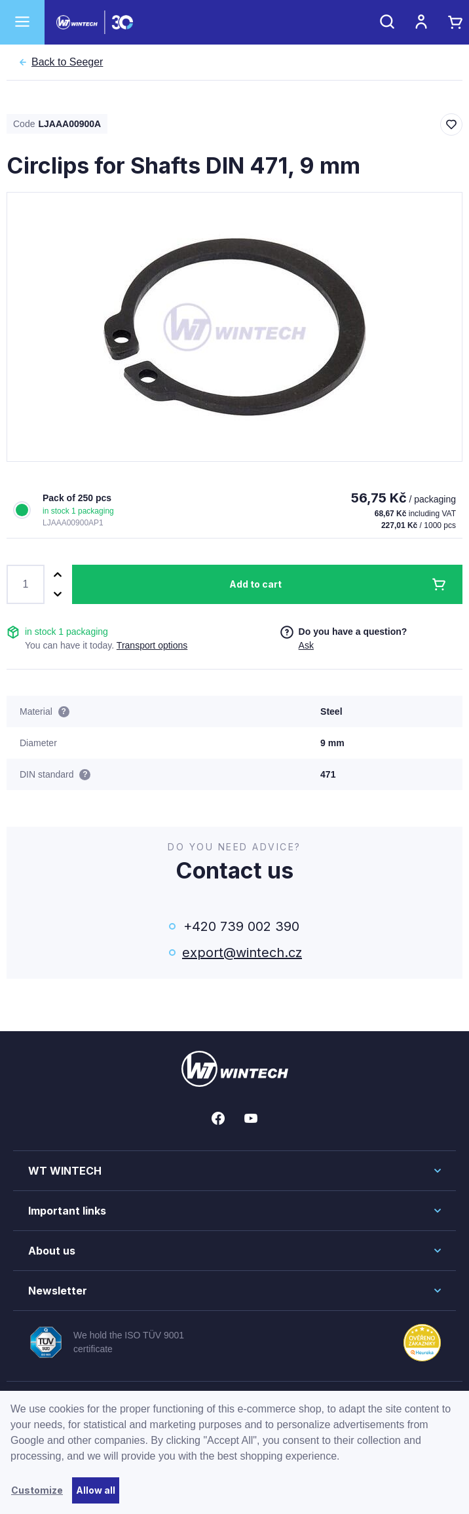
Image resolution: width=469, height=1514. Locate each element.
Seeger (67, 62)
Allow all (95, 1490)
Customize (37, 1490)
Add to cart (255, 584)
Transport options (152, 645)
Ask (306, 645)
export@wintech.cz (241, 952)
